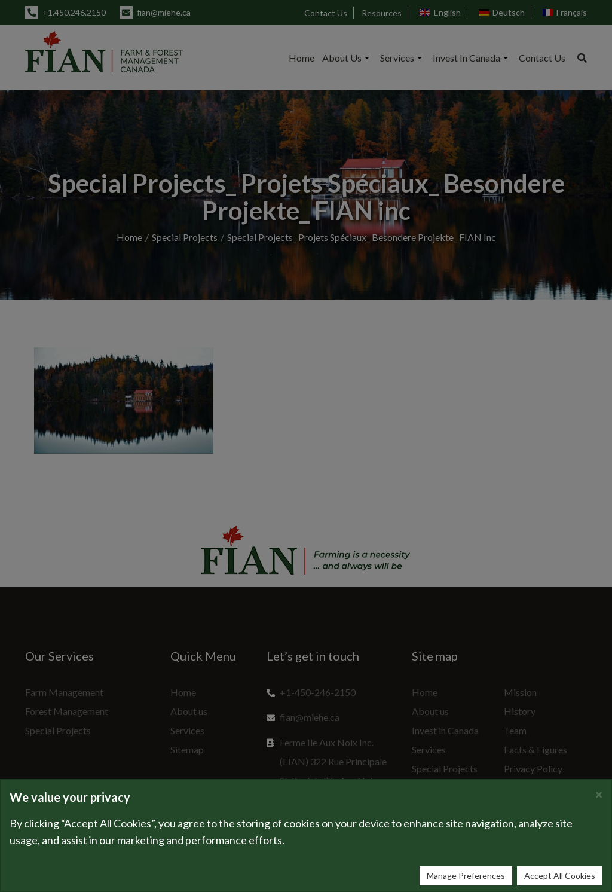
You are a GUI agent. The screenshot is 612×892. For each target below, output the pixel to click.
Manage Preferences (466, 875)
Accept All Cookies (559, 875)
